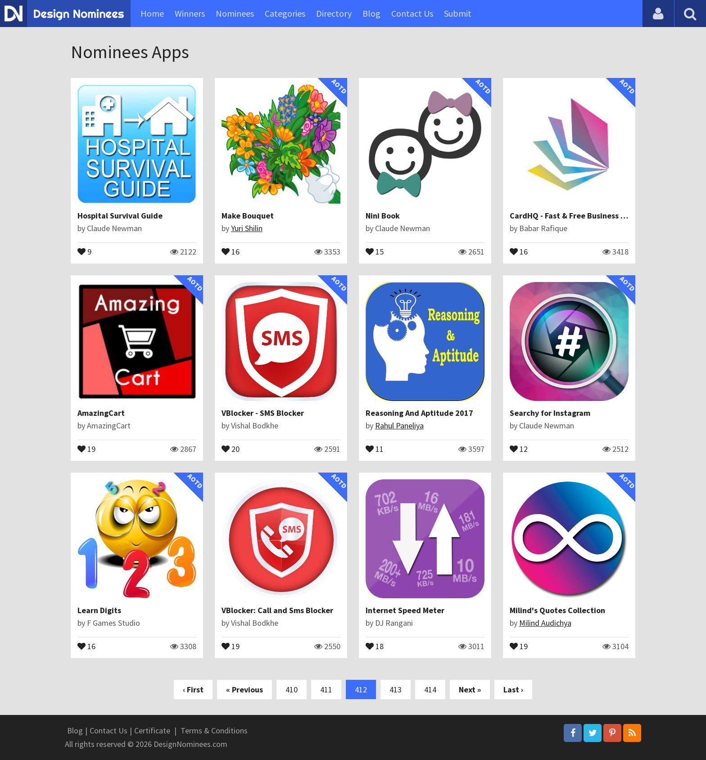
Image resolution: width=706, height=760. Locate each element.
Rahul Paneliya (399, 425)
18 (375, 645)
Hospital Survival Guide (120, 215)
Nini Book (383, 215)
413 (395, 689)
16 (231, 250)
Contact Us (412, 13)
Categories (285, 13)
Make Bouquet (248, 215)
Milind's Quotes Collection (557, 610)
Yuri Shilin (246, 228)
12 (519, 448)
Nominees (235, 13)
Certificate (152, 730)
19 (86, 448)
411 (326, 689)
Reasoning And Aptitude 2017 (419, 413)
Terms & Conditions (214, 730)
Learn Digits (99, 610)
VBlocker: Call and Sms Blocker (277, 610)
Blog (371, 13)
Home (152, 13)
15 (375, 250)
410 (291, 689)
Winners (190, 13)
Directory (334, 13)
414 (430, 689)
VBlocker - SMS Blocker (263, 413)
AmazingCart (101, 413)
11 (375, 448)
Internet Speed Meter (405, 610)
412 (361, 689)
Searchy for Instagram (550, 413)
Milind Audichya (545, 623)
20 (231, 448)
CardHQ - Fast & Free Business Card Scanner (590, 215)
